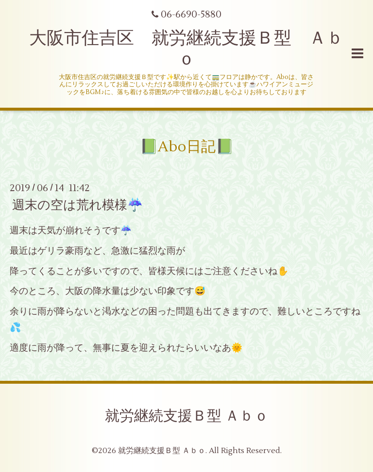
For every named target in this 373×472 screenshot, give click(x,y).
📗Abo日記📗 (187, 146)
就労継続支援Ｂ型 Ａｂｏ (187, 416)
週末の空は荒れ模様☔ (77, 205)
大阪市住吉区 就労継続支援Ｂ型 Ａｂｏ (186, 48)
